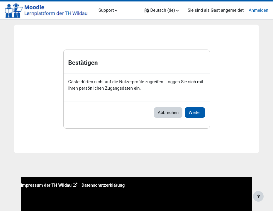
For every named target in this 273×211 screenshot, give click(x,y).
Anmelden (258, 10)
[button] (161, 10)
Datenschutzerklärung (103, 185)
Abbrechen (168, 112)
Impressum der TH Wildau (46, 185)
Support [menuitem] (106, 10)
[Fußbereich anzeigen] (258, 196)
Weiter (195, 112)
